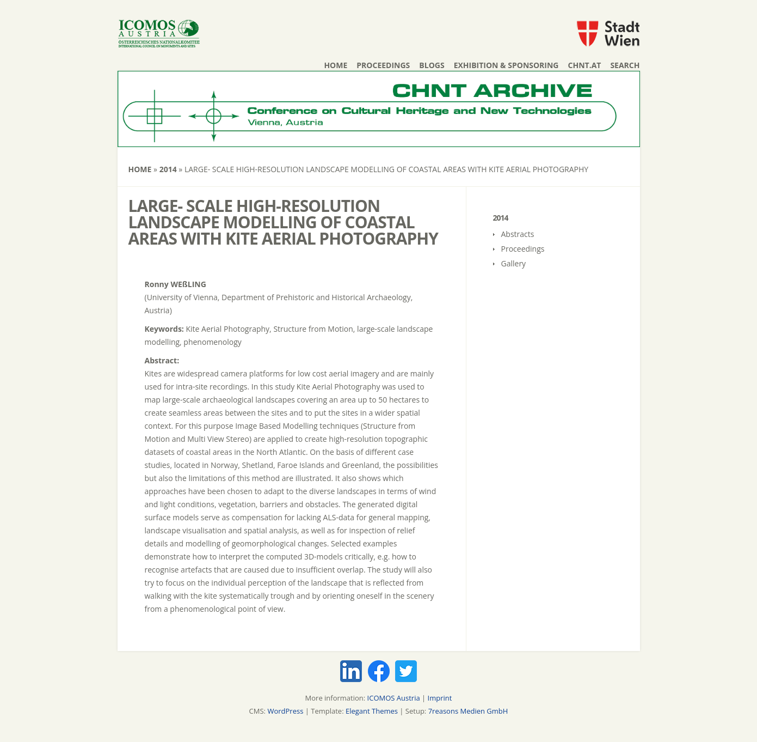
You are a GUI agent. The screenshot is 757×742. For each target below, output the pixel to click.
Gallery (513, 263)
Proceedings (383, 65)
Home (335, 65)
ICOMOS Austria (393, 698)
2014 (168, 169)
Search (624, 65)
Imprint (440, 698)
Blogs (431, 65)
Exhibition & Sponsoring (506, 65)
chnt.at (584, 65)
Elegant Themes (372, 711)
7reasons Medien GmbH (468, 711)
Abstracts (517, 234)
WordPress (285, 711)
